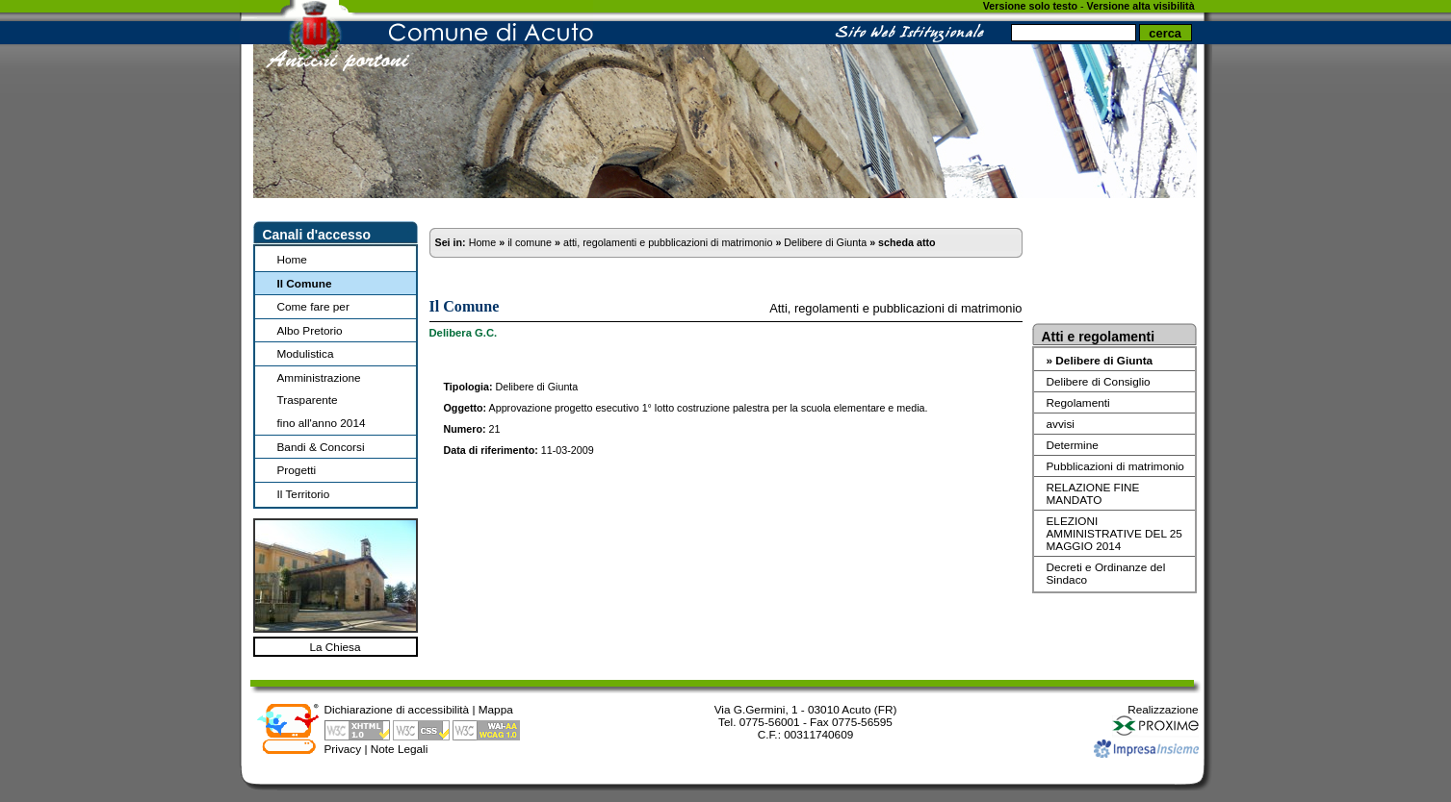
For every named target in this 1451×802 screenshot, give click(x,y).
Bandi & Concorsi (321, 446)
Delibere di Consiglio (1099, 381)
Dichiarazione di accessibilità (397, 709)
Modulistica (305, 353)
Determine (1073, 445)
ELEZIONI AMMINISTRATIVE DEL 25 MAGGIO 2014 (1114, 533)
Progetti (297, 470)
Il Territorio (303, 494)
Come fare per (313, 306)
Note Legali (399, 748)
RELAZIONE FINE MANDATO (1093, 493)
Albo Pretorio (310, 330)
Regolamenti (1078, 402)
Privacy (343, 748)
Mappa (496, 709)
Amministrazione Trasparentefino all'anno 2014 (321, 400)
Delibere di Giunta (825, 242)
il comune (529, 242)
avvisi (1061, 423)
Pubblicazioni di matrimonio (1115, 466)
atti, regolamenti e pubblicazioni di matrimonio (667, 242)
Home (292, 259)
